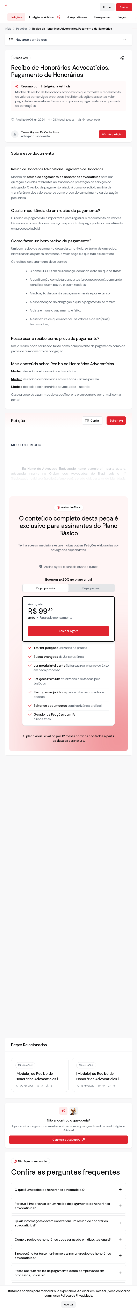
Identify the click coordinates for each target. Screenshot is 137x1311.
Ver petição (112, 134)
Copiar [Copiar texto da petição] (92, 420)
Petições (16, 17)
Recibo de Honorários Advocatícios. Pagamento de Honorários (72, 28)
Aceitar (68, 1304)
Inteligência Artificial (45, 17)
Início (8, 28)
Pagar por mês (45, 588)
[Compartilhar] (122, 58)
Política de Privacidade (76, 1295)
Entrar (107, 7)
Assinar (124, 7)
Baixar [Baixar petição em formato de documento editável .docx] (116, 420)
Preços (122, 17)
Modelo (16, 371)
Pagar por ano (91, 588)
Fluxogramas (102, 17)
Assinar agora (68, 631)
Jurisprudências (77, 17)
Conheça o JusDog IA (68, 1140)
